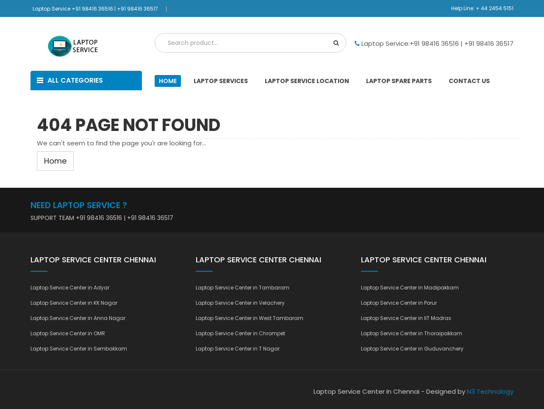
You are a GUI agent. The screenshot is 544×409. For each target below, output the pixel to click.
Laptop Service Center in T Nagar (238, 348)
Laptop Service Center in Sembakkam (79, 348)
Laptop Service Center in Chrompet (240, 333)
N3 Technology (490, 391)
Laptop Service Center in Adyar (70, 287)
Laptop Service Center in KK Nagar (74, 302)
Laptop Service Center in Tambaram (242, 287)
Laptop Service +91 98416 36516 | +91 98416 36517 (95, 8)
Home (168, 81)
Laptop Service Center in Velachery (240, 302)
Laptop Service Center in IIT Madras (406, 318)
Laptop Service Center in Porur (399, 302)
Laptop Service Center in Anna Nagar (78, 318)
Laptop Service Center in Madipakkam (410, 287)
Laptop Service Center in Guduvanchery (412, 348)
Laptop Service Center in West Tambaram (249, 318)
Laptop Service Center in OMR (68, 333)
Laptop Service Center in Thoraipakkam (411, 333)
